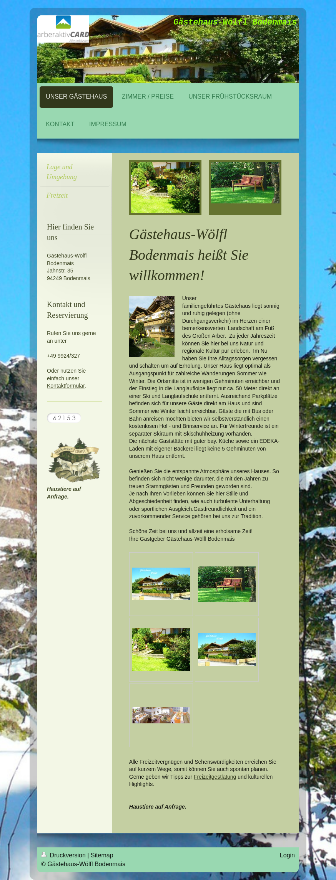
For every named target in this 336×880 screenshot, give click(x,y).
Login (287, 855)
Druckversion (64, 855)
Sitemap (102, 855)
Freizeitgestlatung (215, 777)
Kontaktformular (66, 386)
